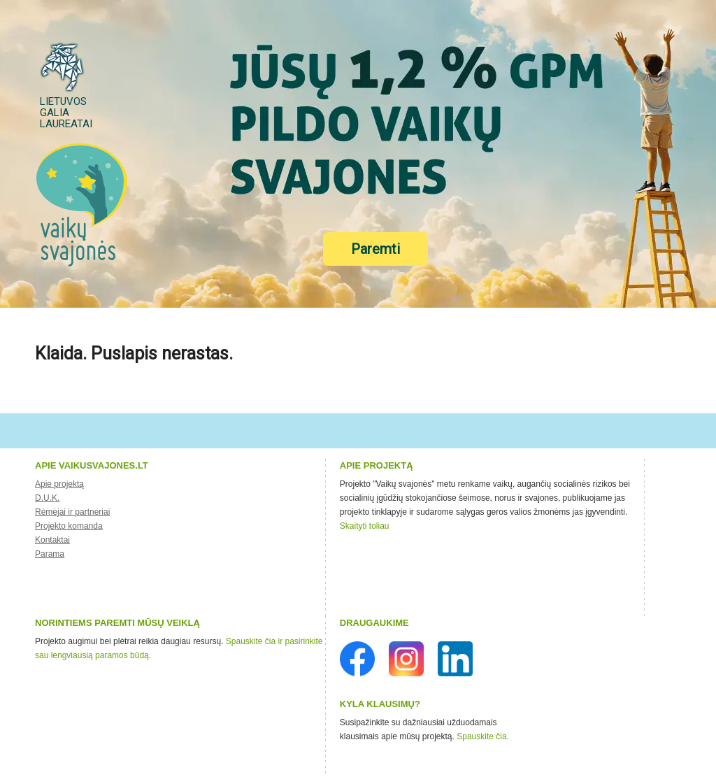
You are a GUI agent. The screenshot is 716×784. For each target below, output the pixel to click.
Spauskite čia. (483, 736)
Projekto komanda (69, 526)
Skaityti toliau (364, 526)
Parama (49, 554)
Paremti (375, 249)
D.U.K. (47, 498)
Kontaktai (52, 540)
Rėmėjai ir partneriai (72, 512)
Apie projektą (59, 484)
